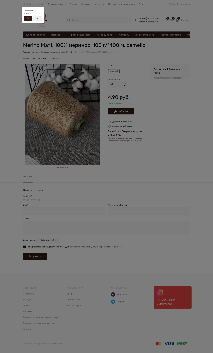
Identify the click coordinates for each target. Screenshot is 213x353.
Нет (37, 18)
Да (28, 18)
